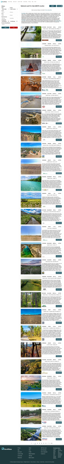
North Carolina (60, 450)
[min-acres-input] (5, 12)
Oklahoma (59, 452)
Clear (14, 27)
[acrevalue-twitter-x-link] (6, 451)
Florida (54, 450)
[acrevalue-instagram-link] (8, 451)
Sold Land (14, 1)
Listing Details (58, 40)
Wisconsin (59, 457)
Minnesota (54, 458)
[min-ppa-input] (5, 18)
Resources (20, 457)
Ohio (58, 451)
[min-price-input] (5, 15)
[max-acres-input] (14, 12)
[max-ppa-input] (14, 18)
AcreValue (23, 13)
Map (18, 449)
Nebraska (59, 449)
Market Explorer (32, 453)
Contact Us (43, 453)
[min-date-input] (5, 21)
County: (11, 7)
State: (3, 7)
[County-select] (14, 9)
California (54, 449)
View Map (59, 6)
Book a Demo (31, 457)
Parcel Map (10, 1)
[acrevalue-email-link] (2, 451)
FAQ (30, 449)
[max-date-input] (14, 21)
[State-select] (5, 9)
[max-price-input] (14, 15)
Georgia (54, 451)
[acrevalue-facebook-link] (4, 451)
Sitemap (30, 455)
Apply (5, 27)
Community (25, 1)
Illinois (54, 452)
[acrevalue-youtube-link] (11, 451)
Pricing (29, 1)
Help (32, 1)
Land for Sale (20, 1)
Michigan (54, 457)
